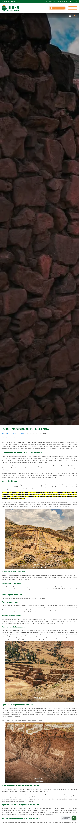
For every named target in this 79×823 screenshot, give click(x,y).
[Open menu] (70, 16)
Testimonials (51, 1)
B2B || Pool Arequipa (58, 8)
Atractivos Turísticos (13, 433)
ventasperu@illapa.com (10, 1)
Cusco (23, 433)
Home (4, 433)
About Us (74, 1)
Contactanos (63, 1)
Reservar (73, 8)
